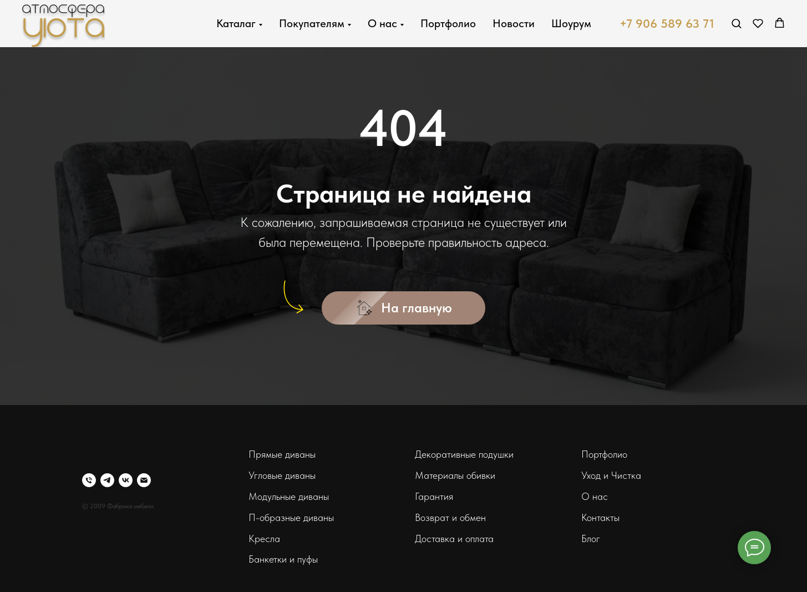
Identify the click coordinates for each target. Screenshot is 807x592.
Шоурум (571, 23)
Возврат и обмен (450, 517)
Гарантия (434, 496)
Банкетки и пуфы (283, 559)
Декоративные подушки (464, 454)
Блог (590, 538)
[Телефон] (89, 480)
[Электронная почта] (144, 480)
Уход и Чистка (611, 475)
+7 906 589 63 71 (667, 23)
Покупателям (311, 23)
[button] (736, 23)
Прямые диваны (282, 454)
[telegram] (107, 480)
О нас (382, 23)
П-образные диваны (291, 517)
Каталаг (236, 23)
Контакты (600, 517)
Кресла (264, 538)
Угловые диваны (282, 475)
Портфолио (448, 23)
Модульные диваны (288, 496)
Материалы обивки (455, 475)
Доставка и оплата (454, 538)
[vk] (126, 480)
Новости (514, 23)
